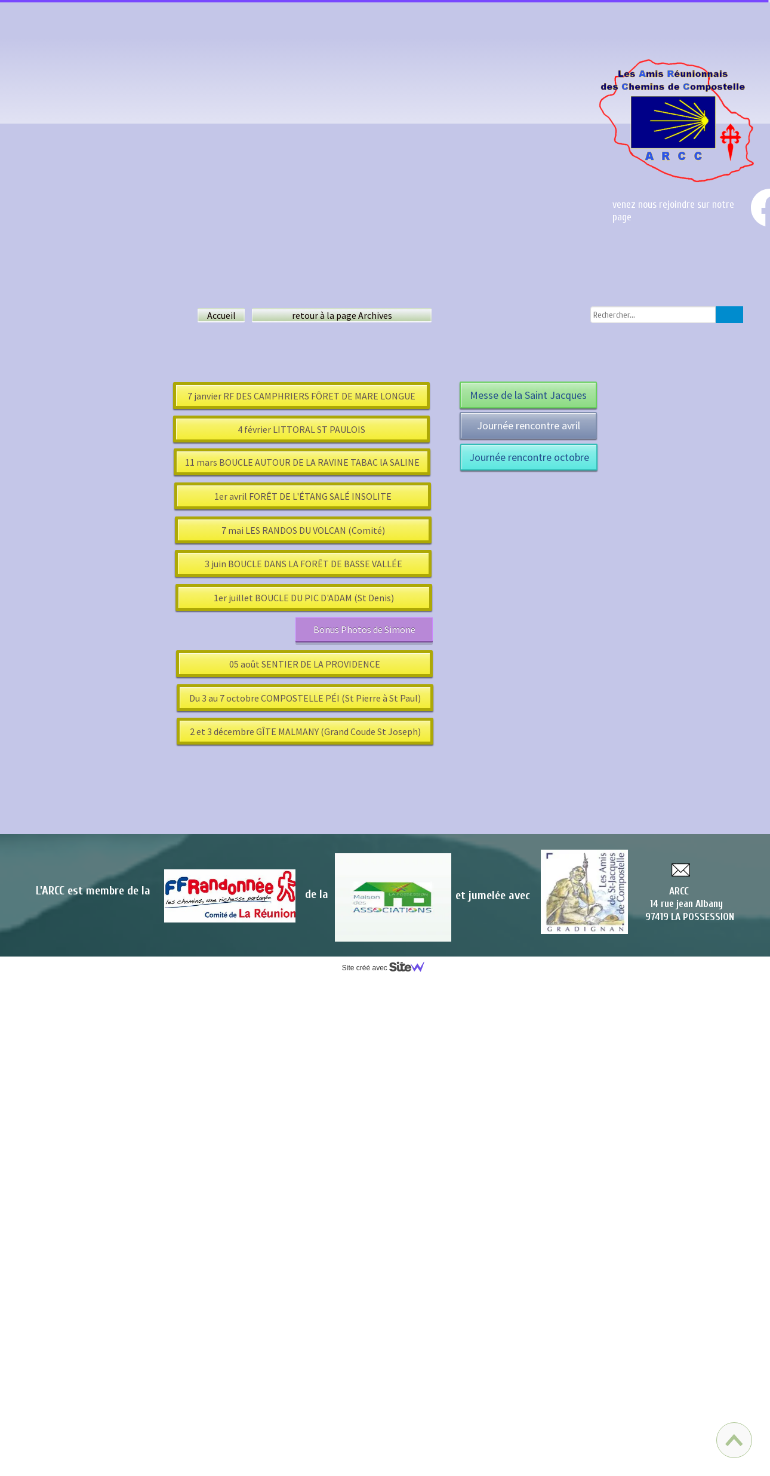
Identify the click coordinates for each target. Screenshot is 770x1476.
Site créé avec (388, 968)
